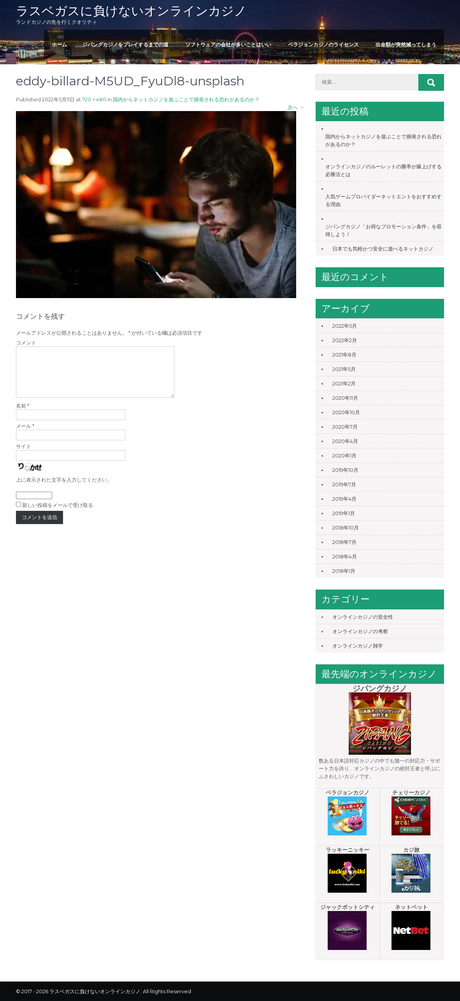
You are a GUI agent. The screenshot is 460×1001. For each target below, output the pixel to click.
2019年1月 (343, 513)
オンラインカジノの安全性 (362, 617)
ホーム (59, 44)
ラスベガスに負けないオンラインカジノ (131, 10)
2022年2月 (344, 340)
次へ (296, 107)
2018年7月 (344, 542)
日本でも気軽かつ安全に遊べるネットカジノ (383, 248)
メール (25, 435)
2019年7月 (344, 484)
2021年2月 (344, 383)
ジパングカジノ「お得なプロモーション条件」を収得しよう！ (383, 230)
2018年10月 (345, 527)
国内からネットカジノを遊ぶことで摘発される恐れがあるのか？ (186, 99)
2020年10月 (346, 412)
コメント (26, 342)
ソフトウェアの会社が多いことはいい (228, 44)
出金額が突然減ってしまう (406, 44)
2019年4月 (344, 499)
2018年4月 (344, 556)
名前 (22, 415)
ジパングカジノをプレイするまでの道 (126, 44)
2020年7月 (345, 427)
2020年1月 (344, 455)
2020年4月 (345, 441)
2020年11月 (345, 398)
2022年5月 (344, 326)
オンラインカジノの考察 (360, 631)
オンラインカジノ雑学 (357, 646)
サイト (23, 455)
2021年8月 (344, 354)
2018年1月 (343, 571)
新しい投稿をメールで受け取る (57, 514)
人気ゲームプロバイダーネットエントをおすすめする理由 (383, 200)
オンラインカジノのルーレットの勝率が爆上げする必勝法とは (383, 170)
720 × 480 (94, 99)
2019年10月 (345, 470)
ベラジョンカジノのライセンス (323, 44)
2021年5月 (344, 369)
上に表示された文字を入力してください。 (64, 489)
